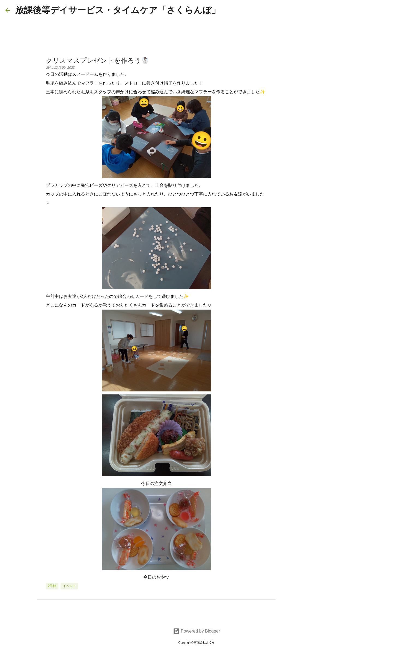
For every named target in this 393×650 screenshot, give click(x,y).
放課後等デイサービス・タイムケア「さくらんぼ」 (117, 10)
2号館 (52, 586)
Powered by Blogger (196, 631)
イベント (69, 586)
